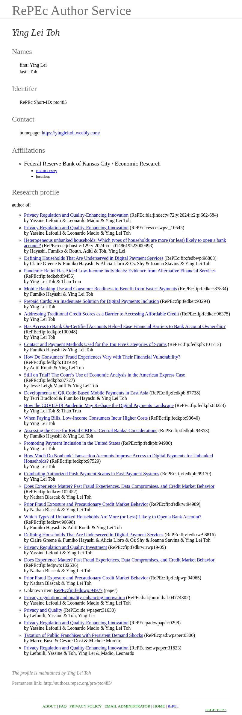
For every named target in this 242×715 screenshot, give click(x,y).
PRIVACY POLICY (85, 706)
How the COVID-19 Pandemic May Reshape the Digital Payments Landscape (99, 405)
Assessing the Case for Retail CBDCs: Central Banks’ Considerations (90, 430)
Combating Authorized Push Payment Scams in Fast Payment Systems (91, 473)
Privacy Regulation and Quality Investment (65, 547)
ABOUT (49, 706)
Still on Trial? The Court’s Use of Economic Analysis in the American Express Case (104, 374)
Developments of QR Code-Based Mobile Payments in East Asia (86, 392)
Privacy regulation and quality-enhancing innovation (74, 597)
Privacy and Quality (43, 610)
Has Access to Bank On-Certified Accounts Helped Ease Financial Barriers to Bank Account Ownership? (125, 326)
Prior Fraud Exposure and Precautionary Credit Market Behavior (86, 504)
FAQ (63, 706)
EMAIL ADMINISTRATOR (127, 706)
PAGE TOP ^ (215, 710)
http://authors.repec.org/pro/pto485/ (78, 683)
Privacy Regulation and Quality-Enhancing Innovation (76, 227)
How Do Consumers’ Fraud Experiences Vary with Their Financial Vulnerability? (102, 356)
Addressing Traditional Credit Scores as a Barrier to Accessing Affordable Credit (101, 313)
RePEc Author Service (71, 10)
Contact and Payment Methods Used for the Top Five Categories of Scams (95, 344)
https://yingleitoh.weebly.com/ (71, 132)
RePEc (173, 706)
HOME (159, 706)
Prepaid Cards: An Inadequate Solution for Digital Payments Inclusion (91, 301)
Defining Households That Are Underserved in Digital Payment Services (93, 258)
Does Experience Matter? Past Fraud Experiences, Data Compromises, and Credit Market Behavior (119, 486)
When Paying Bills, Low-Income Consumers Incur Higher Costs (86, 418)
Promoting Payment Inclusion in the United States (72, 443)
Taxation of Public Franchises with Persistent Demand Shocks (83, 635)
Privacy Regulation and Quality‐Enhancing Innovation (76, 215)
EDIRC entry (46, 170)
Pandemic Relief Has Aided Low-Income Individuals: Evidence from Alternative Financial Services (120, 270)
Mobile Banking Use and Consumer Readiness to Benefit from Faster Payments (100, 288)
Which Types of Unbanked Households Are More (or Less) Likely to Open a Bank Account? (112, 516)
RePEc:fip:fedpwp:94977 (78, 590)
